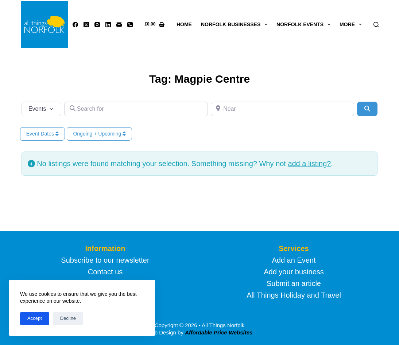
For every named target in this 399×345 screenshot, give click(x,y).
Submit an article (294, 283)
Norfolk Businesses (235, 24)
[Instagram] (97, 24)
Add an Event (293, 260)
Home (184, 24)
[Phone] (130, 24)
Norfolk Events (304, 24)
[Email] (119, 24)
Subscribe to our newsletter (105, 260)
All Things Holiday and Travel (294, 295)
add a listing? (309, 164)
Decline (68, 318)
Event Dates (42, 134)
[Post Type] (42, 109)
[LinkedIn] (108, 24)
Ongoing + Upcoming (99, 134)
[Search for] (136, 109)
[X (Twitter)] (86, 24)
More (352, 24)
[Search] (376, 24)
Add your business (294, 272)
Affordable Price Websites (218, 332)
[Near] (282, 109)
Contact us (105, 272)
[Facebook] (75, 24)
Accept (34, 318)
